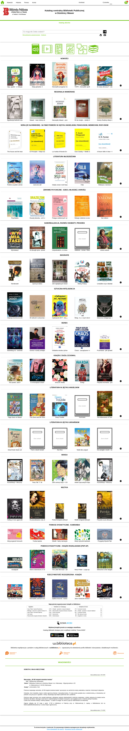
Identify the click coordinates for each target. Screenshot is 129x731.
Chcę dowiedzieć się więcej (55, 729)
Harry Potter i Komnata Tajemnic (34, 612)
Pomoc (26, 2)
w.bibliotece (55, 648)
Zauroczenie (55, 614)
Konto (34, 2)
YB (95, 2)
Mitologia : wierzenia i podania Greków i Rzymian (38, 610)
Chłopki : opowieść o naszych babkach (61, 609)
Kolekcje (43, 35)
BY (99, 2)
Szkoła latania (56, 615)
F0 (111, 2)
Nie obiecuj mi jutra (82, 614)
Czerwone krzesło (82, 609)
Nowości (10, 2)
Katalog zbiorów (64, 23)
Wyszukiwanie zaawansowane (31, 35)
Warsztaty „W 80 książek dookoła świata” (38, 679)
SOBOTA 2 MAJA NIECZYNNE (34, 669)
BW (91, 2)
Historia (18, 2)
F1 (114, 2)
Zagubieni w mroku (82, 615)
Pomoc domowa (56, 612)
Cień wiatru (30, 614)
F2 (119, 2)
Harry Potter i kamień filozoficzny (34, 609)
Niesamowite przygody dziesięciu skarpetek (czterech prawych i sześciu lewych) (45, 615)
